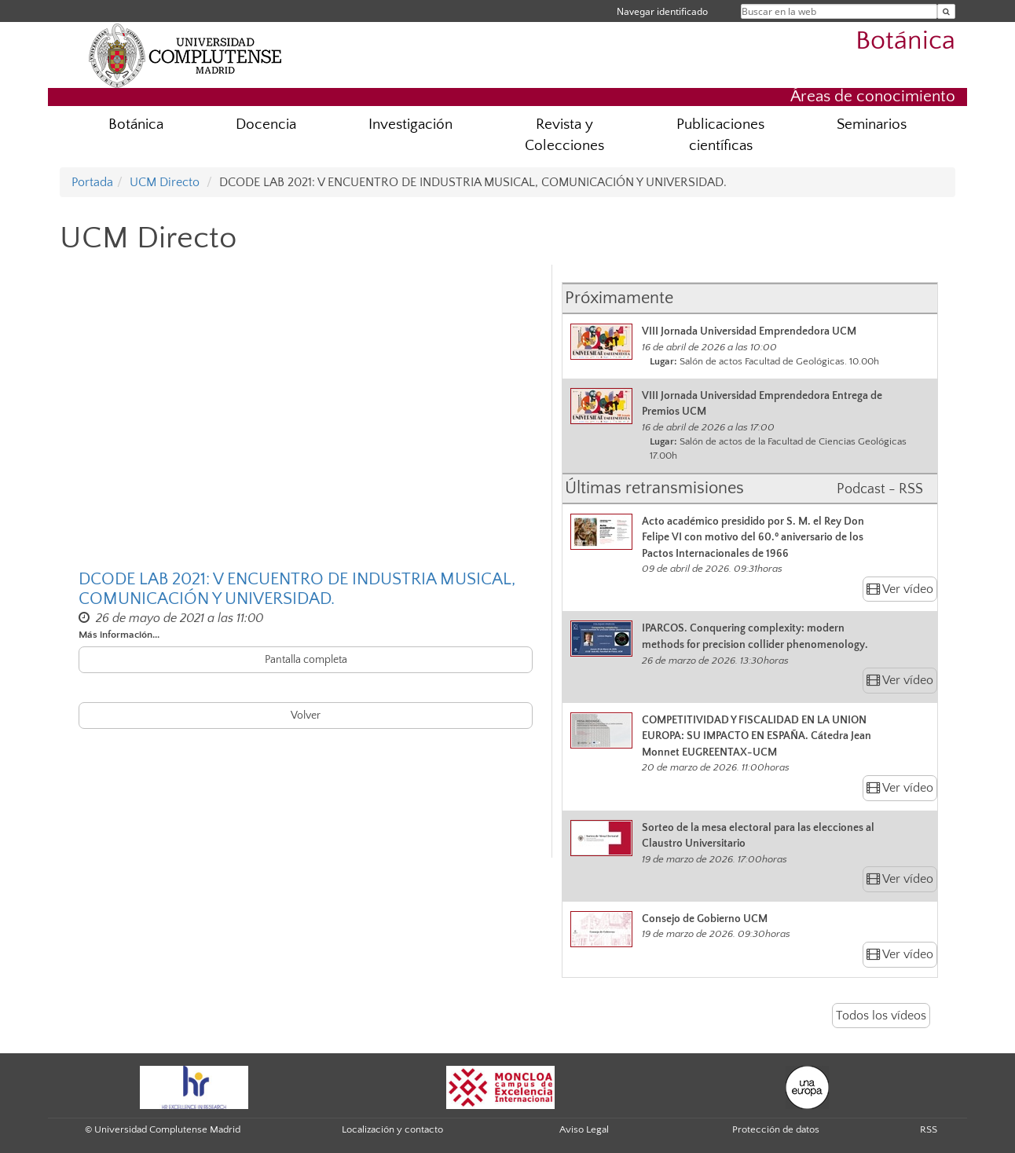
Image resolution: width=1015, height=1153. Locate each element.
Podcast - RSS (880, 489)
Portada (92, 182)
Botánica (905, 41)
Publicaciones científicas (720, 135)
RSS (928, 1129)
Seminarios (872, 124)
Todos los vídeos (881, 1015)
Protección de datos (775, 1129)
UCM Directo (165, 182)
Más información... (119, 634)
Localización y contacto (392, 1129)
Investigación (410, 124)
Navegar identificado (662, 11)
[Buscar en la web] (946, 11)
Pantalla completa (306, 659)
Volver (306, 715)
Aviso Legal (584, 1129)
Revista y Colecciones (564, 135)
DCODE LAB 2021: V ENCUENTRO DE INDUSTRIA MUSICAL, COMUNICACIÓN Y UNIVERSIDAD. (297, 589)
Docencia (266, 124)
